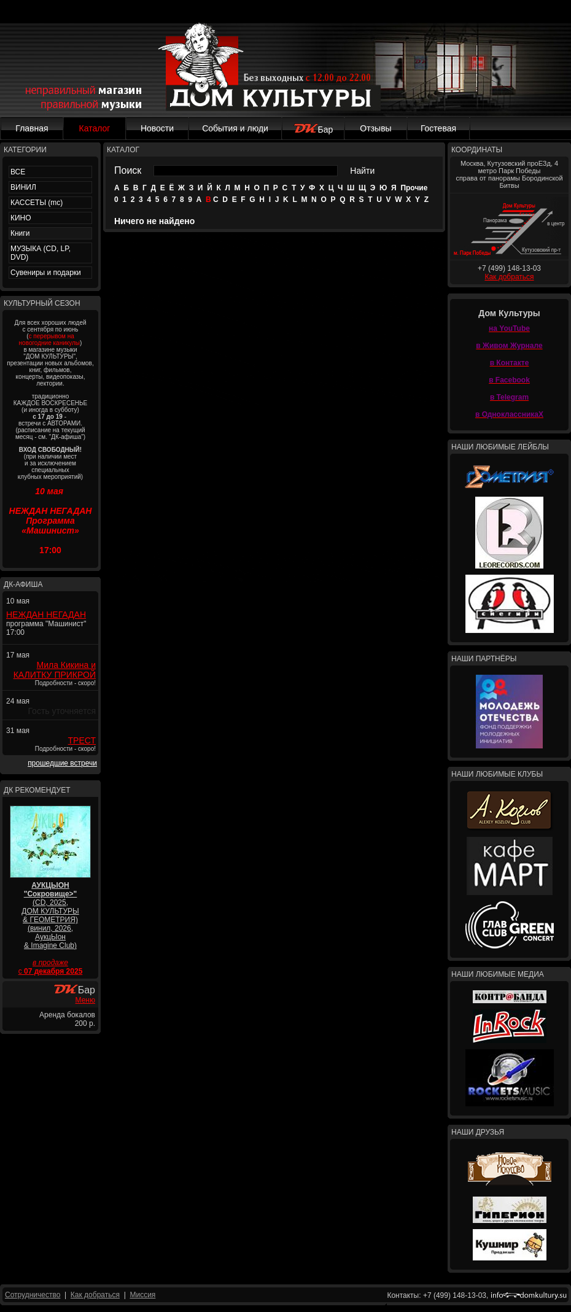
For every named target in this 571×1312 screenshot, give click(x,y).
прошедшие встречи (62, 763)
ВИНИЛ (23, 187)
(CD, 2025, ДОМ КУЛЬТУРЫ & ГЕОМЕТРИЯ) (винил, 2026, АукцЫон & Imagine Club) (50, 915)
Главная (31, 128)
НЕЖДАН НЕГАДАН (46, 614)
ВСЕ (17, 172)
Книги (19, 233)
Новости (157, 128)
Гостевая (438, 128)
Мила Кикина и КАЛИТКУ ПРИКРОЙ (55, 670)
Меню (85, 1000)
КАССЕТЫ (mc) (36, 202)
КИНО (20, 218)
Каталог (95, 128)
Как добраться (509, 277)
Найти (362, 171)
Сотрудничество (32, 1295)
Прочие (413, 188)
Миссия (142, 1295)
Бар (313, 129)
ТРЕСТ (82, 740)
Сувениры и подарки (45, 272)
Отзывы (375, 128)
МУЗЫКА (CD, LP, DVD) (40, 253)
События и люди (235, 128)
